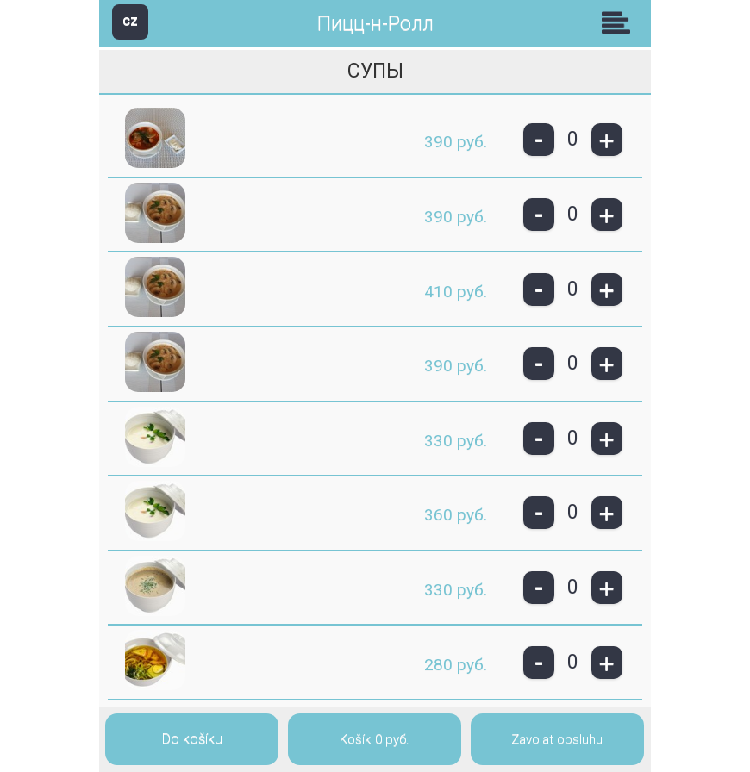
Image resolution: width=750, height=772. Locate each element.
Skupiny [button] (620, 22)
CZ (130, 21)
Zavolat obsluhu (557, 739)
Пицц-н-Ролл (375, 23)
